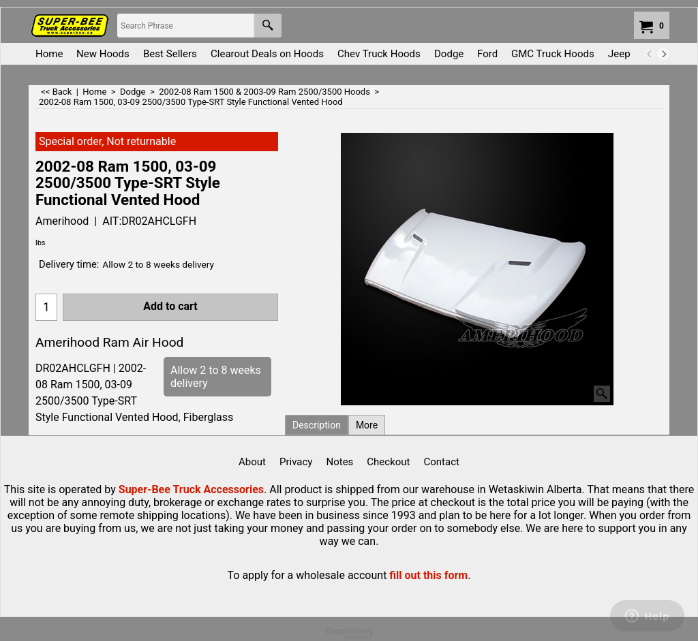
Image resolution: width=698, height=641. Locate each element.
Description (316, 425)
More (367, 425)
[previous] (649, 54)
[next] (663, 54)
